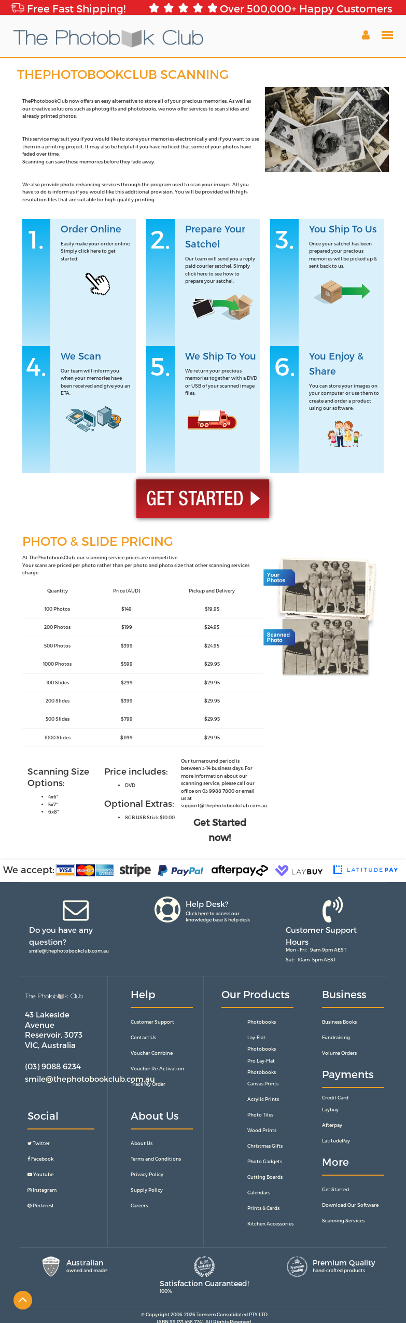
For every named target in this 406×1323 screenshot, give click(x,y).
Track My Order (148, 1084)
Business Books (339, 1022)
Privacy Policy (147, 1174)
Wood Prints (261, 1130)
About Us (141, 1143)
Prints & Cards (263, 1208)
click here (89, 251)
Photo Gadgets (264, 1161)
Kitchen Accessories (270, 1223)
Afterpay (332, 1125)
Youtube (40, 1174)
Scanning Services (343, 1220)
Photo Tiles (260, 1115)
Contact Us (143, 1037)
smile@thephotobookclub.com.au (69, 951)
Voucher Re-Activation (157, 1068)
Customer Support (152, 1022)
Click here (197, 913)
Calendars (258, 1192)
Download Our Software (350, 1205)
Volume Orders (339, 1053)
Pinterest (40, 1205)
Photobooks (261, 1022)
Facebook (40, 1159)
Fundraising (336, 1037)
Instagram (42, 1190)
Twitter (38, 1143)
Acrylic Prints (263, 1099)
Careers (139, 1205)
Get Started (335, 1189)
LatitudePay (336, 1140)
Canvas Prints (262, 1083)
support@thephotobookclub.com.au (224, 805)
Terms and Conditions (156, 1159)
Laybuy (330, 1109)
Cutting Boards (265, 1177)
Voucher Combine (152, 1053)
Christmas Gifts (265, 1146)
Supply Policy (147, 1190)
